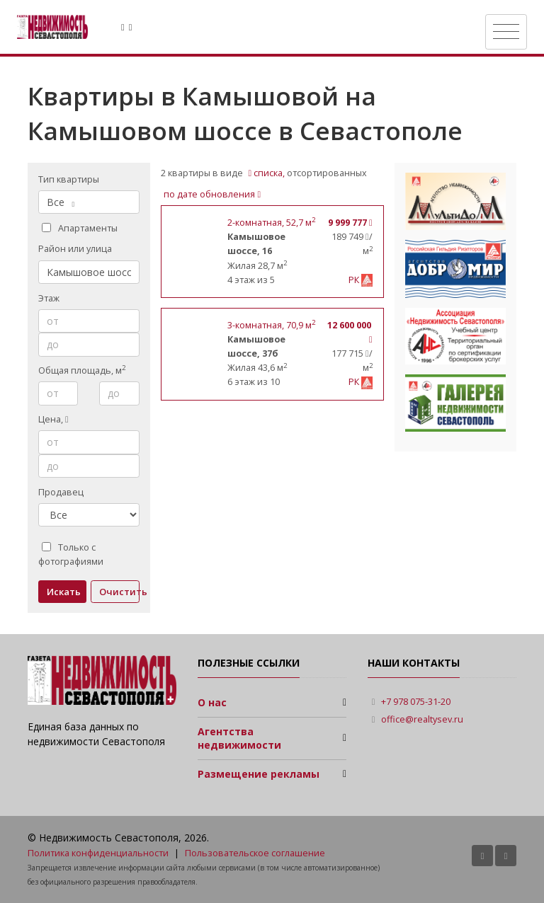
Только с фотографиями (70, 554)
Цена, (53, 419)
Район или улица (75, 249)
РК (354, 280)
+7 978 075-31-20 (415, 702)
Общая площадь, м (81, 370)
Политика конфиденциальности (98, 853)
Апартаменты (80, 228)
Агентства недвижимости (239, 738)
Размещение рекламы (258, 774)
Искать (64, 591)
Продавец (61, 492)
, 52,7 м (271, 223)
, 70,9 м (271, 325)
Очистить (119, 591)
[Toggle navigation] (506, 32)
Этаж (49, 298)
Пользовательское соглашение (255, 853)
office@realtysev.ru (422, 719)
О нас (212, 702)
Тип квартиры (68, 179)
